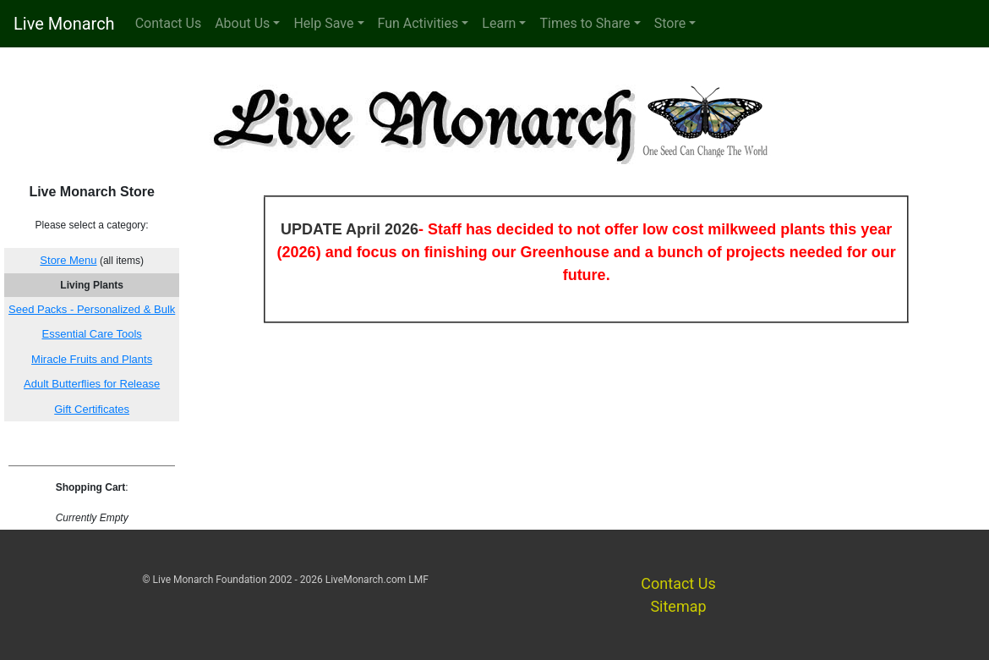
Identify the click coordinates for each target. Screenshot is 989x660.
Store (670, 23)
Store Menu (68, 260)
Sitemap (678, 606)
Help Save (323, 23)
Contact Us (168, 23)
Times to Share (584, 23)
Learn (499, 23)
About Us (242, 23)
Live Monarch (64, 24)
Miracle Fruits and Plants (91, 359)
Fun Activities (418, 23)
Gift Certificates (91, 409)
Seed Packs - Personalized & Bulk (91, 309)
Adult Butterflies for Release (92, 383)
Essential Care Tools (92, 333)
